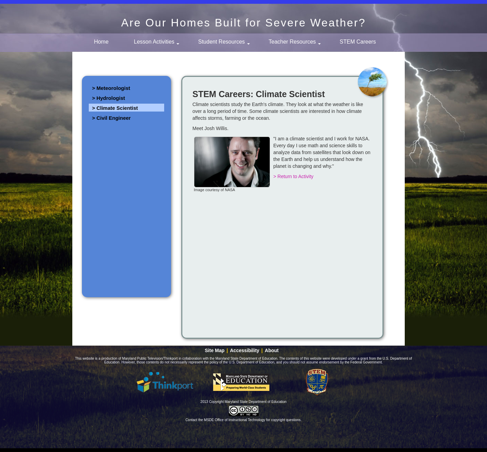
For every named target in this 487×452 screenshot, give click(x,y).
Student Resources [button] (224, 42)
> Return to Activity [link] (293, 176)
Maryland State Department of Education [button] (241, 382)
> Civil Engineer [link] (111, 118)
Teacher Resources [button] (295, 42)
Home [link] (101, 42)
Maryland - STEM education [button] (317, 382)
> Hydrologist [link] (108, 98)
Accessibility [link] (244, 350)
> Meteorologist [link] (111, 88)
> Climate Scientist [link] (115, 108)
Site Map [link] (215, 350)
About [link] (272, 350)
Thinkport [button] (165, 382)
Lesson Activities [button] (157, 42)
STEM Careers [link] (358, 42)
